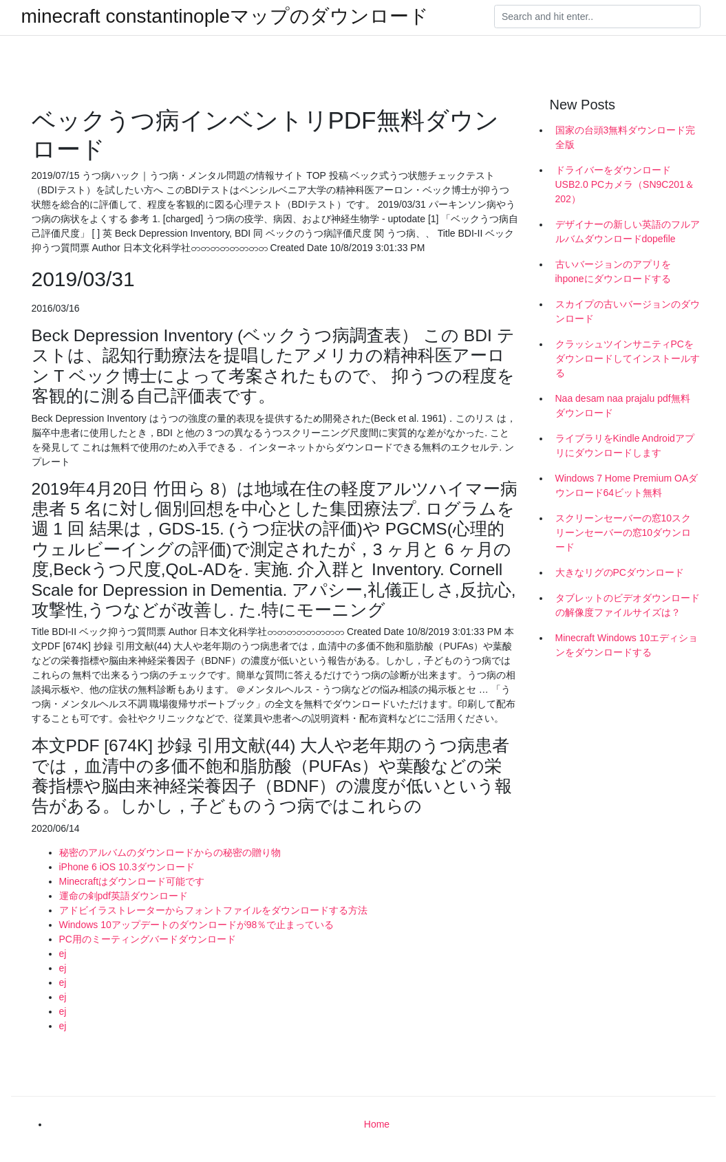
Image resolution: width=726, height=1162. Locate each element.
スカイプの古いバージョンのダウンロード (627, 311)
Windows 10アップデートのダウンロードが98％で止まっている (196, 924)
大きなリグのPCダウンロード (619, 572)
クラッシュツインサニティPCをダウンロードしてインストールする (627, 358)
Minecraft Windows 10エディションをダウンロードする (626, 645)
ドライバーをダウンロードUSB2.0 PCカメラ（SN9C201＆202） (624, 184)
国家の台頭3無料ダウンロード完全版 (625, 137)
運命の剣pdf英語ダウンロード (123, 895)
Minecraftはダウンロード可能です (132, 881)
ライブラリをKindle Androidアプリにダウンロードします (624, 445)
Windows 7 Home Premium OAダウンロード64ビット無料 (626, 485)
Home (376, 1124)
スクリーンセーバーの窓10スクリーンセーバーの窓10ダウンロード (623, 532)
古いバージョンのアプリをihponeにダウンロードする (613, 271)
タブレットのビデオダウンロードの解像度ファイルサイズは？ (627, 605)
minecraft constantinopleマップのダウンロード (225, 16)
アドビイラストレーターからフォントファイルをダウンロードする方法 (213, 910)
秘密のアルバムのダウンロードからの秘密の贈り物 (170, 852)
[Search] (597, 16)
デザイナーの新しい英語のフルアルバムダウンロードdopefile (627, 231)
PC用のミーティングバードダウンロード (147, 939)
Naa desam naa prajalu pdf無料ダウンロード (622, 405)
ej (63, 953)
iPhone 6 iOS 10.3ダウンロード (127, 866)
